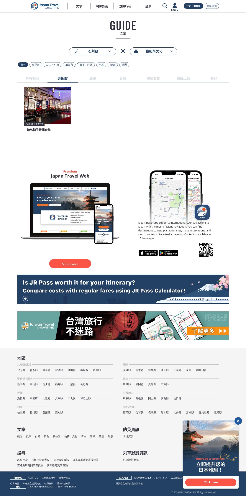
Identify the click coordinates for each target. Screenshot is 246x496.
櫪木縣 (139, 370)
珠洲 (124, 64)
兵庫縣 (59, 398)
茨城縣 (127, 370)
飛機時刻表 (64, 477)
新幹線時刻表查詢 (57, 465)
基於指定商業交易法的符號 (129, 483)
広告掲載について (179, 477)
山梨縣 (72, 384)
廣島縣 (165, 398)
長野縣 (84, 384)
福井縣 (59, 384)
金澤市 (36, 64)
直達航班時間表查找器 (30, 465)
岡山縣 (152, 398)
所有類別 (32, 78)
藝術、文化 (70, 436)
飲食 (46, 436)
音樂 (123, 78)
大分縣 (177, 412)
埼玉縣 (165, 370)
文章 (79, 6)
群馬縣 (152, 370)
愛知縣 (152, 384)
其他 (213, 78)
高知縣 (59, 412)
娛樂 (28, 436)
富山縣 (34, 384)
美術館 (63, 78)
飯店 (101, 436)
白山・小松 (52, 64)
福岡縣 (127, 412)
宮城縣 (59, 370)
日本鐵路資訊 (61, 459)
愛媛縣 (46, 412)
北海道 (21, 370)
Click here (211, 482)
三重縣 (165, 384)
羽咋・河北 (85, 64)
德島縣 (21, 412)
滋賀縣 (21, 398)
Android (45, 486)
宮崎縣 (190, 412)
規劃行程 (125, 6)
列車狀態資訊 (131, 459)
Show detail (70, 264)
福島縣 (97, 370)
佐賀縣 (139, 412)
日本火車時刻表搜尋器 (86, 459)
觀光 (19, 436)
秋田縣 (72, 370)
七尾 (101, 64)
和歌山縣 (85, 398)
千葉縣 (177, 370)
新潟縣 (21, 384)
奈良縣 (72, 398)
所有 (23, 64)
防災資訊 (128, 436)
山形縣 (84, 370)
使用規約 (48, 483)
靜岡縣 (139, 384)
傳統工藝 (183, 78)
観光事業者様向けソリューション (150, 477)
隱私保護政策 (63, 483)
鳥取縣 (127, 398)
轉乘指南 (102, 6)
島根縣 (139, 398)
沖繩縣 (218, 412)
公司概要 (14, 483)
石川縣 (46, 384)
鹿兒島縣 (204, 412)
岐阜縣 (127, 384)
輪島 (112, 64)
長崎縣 (152, 412)
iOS (52, 486)
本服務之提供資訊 (32, 483)
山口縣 (177, 398)
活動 (92, 436)
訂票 (148, 6)
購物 (83, 436)
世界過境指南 (48, 477)
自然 (37, 436)
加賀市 (69, 64)
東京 (188, 370)
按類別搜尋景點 (40, 459)
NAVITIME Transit (67, 486)
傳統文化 (153, 78)
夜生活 (57, 436)
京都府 (34, 398)
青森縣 (34, 370)
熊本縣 (165, 412)
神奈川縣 (201, 370)
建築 (92, 78)
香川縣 (34, 412)
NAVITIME (33, 477)
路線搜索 (22, 459)
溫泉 (110, 436)
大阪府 (46, 398)
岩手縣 (46, 370)
